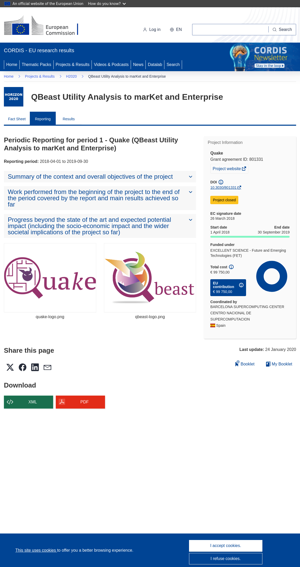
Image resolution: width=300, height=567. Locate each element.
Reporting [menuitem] (43, 119)
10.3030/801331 (223, 187)
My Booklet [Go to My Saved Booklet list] (279, 364)
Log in (152, 29)
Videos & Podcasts (111, 64)
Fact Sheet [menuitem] (17, 119)
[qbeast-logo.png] (150, 277)
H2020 (71, 76)
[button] (176, 29)
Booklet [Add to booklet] (245, 363)
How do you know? (107, 3)
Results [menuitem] (69, 119)
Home (11, 64)
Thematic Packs (36, 64)
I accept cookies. (225, 545)
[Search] (282, 29)
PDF (84, 402)
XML (33, 402)
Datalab (155, 64)
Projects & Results (73, 64)
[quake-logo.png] (50, 277)
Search (173, 64)
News (138, 64)
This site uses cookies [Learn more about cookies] (36, 550)
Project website (227, 169)
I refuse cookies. (226, 558)
